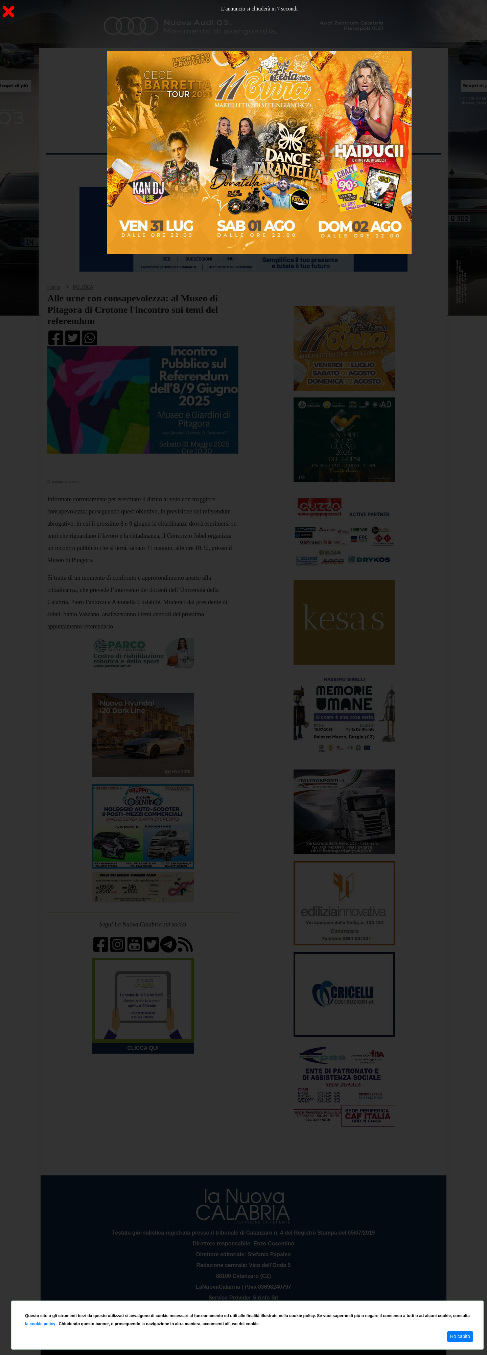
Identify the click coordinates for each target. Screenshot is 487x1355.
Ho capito (460, 1336)
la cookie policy (40, 1324)
